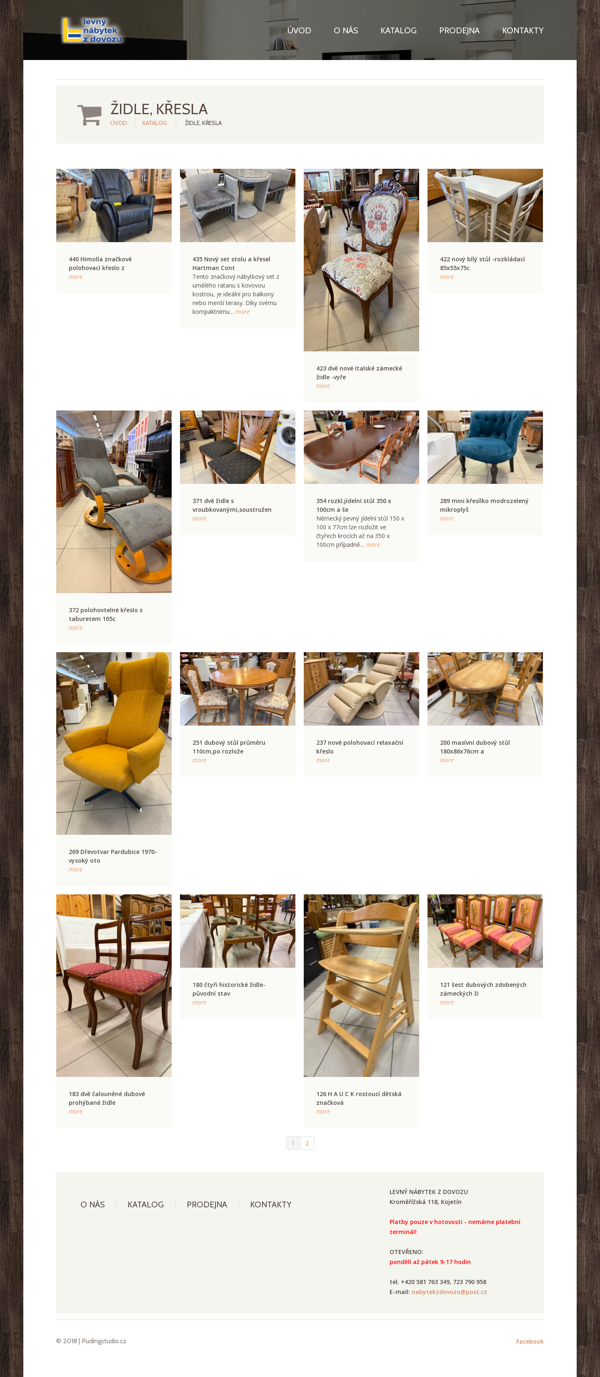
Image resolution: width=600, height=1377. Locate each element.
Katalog (398, 30)
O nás (346, 30)
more (75, 276)
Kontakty (523, 30)
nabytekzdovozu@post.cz (449, 1292)
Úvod (299, 30)
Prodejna (459, 30)
